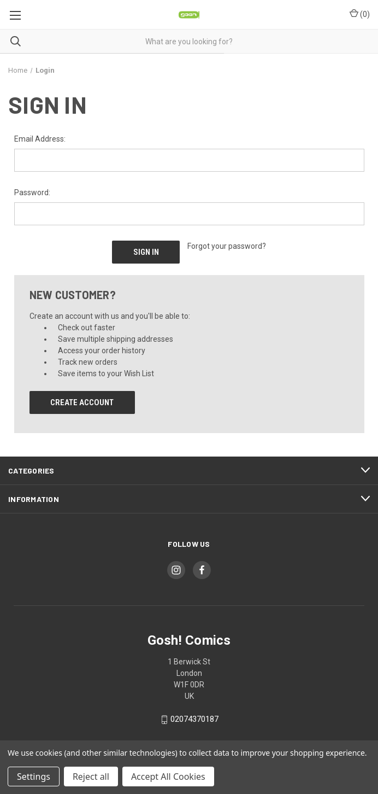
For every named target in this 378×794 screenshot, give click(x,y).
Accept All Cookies (168, 776)
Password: (32, 192)
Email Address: (40, 139)
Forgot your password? (226, 246)
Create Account (82, 402)
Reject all (91, 776)
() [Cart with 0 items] (360, 14)
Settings (33, 776)
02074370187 (194, 720)
